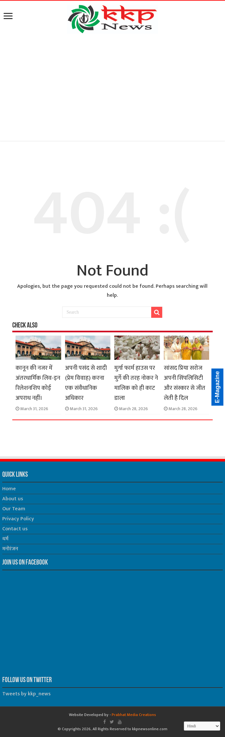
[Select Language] (202, 726)
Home (9, 488)
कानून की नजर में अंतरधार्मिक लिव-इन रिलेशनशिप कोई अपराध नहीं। (38, 383)
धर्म (5, 539)
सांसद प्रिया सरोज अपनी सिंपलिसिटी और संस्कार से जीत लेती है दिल (184, 383)
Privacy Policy (18, 518)
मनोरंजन (10, 549)
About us (12, 498)
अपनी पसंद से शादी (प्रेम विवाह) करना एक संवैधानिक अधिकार (86, 383)
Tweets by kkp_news (26, 694)
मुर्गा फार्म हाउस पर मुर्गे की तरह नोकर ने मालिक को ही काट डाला (136, 383)
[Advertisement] (112, 88)
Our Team (13, 508)
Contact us (15, 528)
